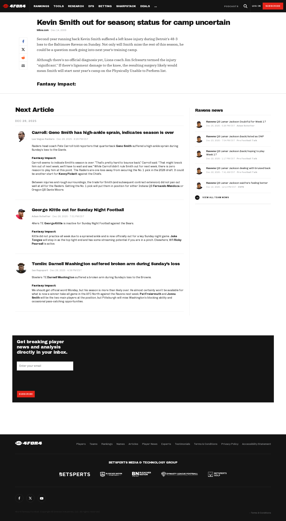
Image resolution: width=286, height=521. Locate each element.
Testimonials (182, 444)
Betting (105, 6)
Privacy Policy (229, 444)
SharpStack (126, 6)
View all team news (215, 197)
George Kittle (53, 223)
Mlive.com (43, 30)
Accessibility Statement (256, 444)
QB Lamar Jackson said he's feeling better (237, 182)
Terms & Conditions (205, 444)
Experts (166, 444)
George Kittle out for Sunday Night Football (78, 210)
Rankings (41, 6)
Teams (93, 444)
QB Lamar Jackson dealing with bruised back (238, 168)
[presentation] (45, 380)
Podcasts (231, 6)
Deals (145, 6)
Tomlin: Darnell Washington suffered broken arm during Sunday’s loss (106, 264)
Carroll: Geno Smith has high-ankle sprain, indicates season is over (103, 132)
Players (81, 444)
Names (120, 444)
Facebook (19, 498)
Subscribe (273, 6)
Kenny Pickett (68, 174)
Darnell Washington (60, 277)
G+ (41, 498)
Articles (133, 444)
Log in (256, 6)
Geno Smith (124, 146)
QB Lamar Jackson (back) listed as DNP (235, 136)
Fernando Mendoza (166, 186)
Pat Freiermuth (150, 294)
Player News (149, 444)
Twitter (30, 498)
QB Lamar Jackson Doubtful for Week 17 (236, 121)
